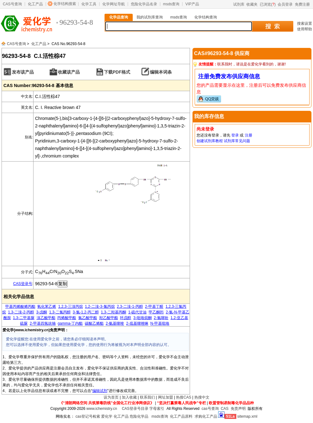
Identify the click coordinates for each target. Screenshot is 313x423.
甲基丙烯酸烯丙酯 (20, 306)
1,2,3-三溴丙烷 (70, 306)
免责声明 (238, 408)
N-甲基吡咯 (159, 323)
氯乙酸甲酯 (87, 318)
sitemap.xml (247, 416)
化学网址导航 (113, 4)
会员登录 (285, 4)
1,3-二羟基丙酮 (113, 312)
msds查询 (171, 4)
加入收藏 (129, 397)
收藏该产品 (69, 72)
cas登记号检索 (87, 416)
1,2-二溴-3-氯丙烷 (100, 306)
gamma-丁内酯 (70, 323)
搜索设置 (304, 23)
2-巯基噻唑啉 (137, 323)
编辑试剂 (99, 391)
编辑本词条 (161, 72)
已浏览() (268, 4)
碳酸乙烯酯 (94, 323)
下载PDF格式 (117, 72)
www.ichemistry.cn (101, 408)
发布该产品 (23, 72)
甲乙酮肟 (156, 312)
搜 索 (272, 26)
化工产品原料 (181, 416)
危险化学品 (139, 416)
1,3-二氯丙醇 (60, 312)
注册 (248, 135)
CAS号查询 (12, 4)
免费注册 (302, 4)
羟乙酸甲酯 (108, 318)
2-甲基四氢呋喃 (43, 323)
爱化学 (106, 416)
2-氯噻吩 (161, 318)
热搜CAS (183, 397)
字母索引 (156, 408)
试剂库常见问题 (237, 141)
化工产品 (35, 4)
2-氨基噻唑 (115, 323)
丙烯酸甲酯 (66, 318)
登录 (235, 135)
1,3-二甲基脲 (23, 318)
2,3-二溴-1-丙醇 (130, 306)
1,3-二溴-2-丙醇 (21, 312)
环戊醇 (125, 318)
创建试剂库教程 (210, 141)
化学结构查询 (205, 17)
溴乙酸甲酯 (46, 318)
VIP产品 (192, 4)
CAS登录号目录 (135, 408)
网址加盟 (165, 397)
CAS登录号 (22, 283)
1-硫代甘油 (137, 312)
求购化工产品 (206, 416)
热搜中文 (201, 397)
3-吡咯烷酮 (142, 318)
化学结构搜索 (65, 4)
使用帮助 (304, 29)
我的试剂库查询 (149, 17)
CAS (224, 408)
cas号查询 (210, 408)
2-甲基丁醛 (154, 306)
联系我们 (147, 397)
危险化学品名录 (144, 4)
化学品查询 (118, 17)
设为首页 (111, 397)
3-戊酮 (41, 312)
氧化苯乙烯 (46, 306)
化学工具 (88, 4)
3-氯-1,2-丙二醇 (86, 312)
